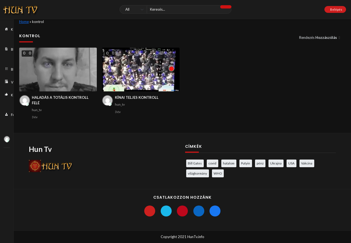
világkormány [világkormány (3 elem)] (197, 173)
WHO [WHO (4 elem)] (218, 173)
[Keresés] (175, 9)
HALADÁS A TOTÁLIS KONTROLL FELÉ (60, 100)
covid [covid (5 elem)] (212, 163)
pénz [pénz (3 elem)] (260, 163)
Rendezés (318, 37)
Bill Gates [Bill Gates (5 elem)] (195, 163)
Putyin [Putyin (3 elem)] (245, 163)
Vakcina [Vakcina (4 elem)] (306, 163)
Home (24, 21)
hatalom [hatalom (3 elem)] (228, 163)
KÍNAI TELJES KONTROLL (136, 97)
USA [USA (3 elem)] (291, 163)
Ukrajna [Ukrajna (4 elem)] (276, 163)
